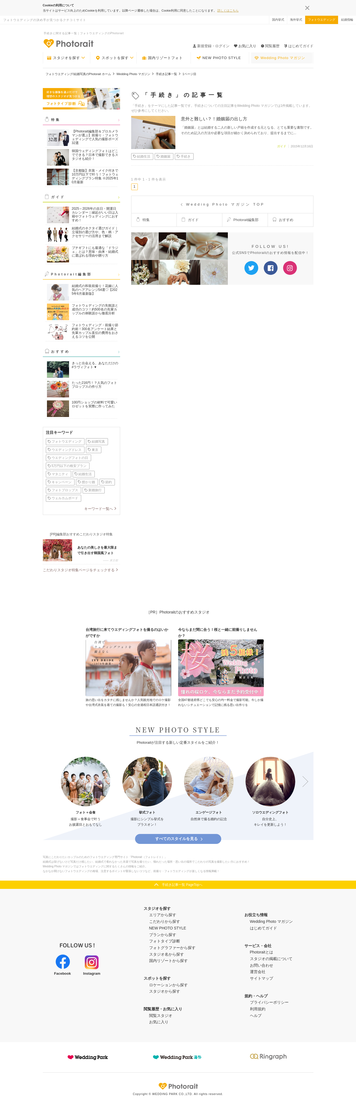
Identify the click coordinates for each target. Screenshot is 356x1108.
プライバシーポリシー (269, 1002)
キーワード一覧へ (98, 509)
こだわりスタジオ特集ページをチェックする (79, 570)
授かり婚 (86, 482)
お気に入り (158, 1022)
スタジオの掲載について (271, 958)
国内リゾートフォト (162, 58)
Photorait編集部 (71, 274)
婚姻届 (163, 156)
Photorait (178, 1086)
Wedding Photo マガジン (279, 58)
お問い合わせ (261, 965)
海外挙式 (296, 19)
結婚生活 (83, 474)
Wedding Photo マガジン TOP (222, 204)
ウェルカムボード (63, 498)
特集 (55, 120)
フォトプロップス (63, 490)
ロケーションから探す (168, 985)
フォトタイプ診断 (164, 941)
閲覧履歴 (270, 46)
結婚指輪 (347, 19)
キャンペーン (60, 482)
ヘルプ (256, 1015)
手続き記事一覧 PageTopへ (182, 885)
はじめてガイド (298, 46)
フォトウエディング (321, 19)
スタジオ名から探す (166, 954)
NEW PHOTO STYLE (218, 58)
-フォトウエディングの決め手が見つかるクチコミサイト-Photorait (68, 43)
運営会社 (257, 971)
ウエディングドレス (64, 450)
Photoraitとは (261, 952)
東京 (93, 450)
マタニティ (58, 474)
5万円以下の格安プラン (67, 466)
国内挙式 (278, 19)
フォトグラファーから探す (172, 947)
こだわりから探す (164, 921)
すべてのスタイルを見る (179, 838)
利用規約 (257, 1009)
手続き (183, 156)
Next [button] (302, 781)
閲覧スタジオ (160, 1015)
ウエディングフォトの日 (68, 458)
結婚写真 (96, 441)
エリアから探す (162, 915)
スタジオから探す (164, 991)
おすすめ (60, 352)
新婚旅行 (93, 490)
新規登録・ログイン (211, 46)
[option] (85, 792)
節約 (106, 482)
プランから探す (162, 934)
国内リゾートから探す (168, 960)
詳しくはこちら (228, 10)
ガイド (58, 197)
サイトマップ (261, 978)
